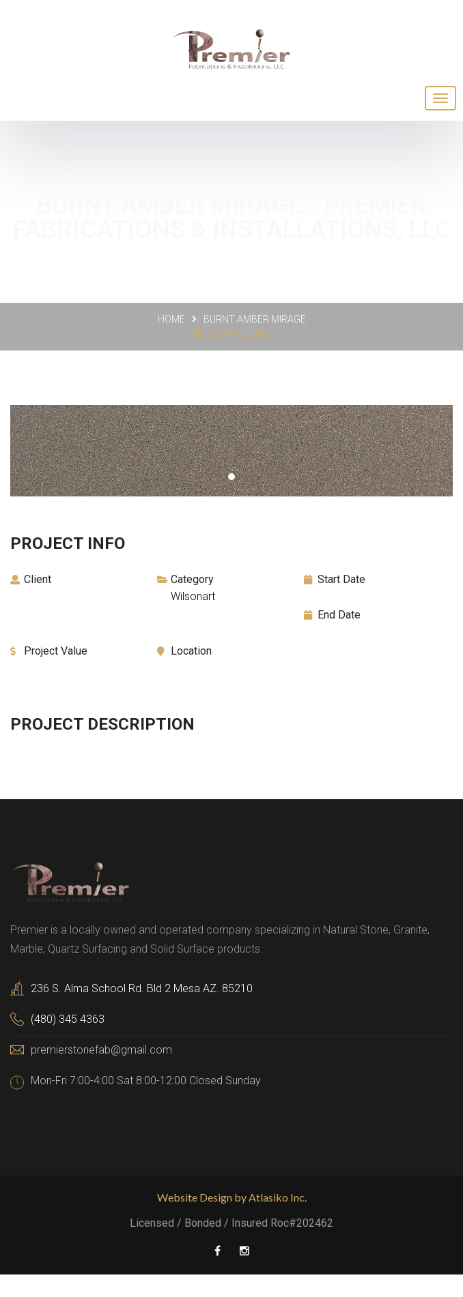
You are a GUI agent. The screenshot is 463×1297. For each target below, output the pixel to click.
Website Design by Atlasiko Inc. (232, 1197)
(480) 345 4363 (67, 1019)
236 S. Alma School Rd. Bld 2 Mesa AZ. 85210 (142, 988)
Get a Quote (231, 333)
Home (171, 319)
